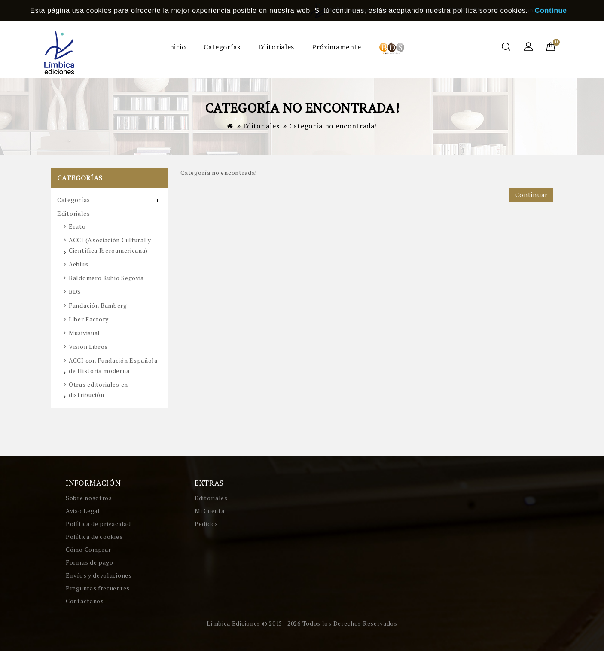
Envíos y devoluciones (99, 575)
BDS (75, 291)
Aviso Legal (83, 511)
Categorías (222, 47)
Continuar (531, 194)
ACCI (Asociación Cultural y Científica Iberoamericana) (110, 245)
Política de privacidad (98, 524)
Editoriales (276, 47)
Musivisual (84, 333)
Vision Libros (88, 346)
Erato (77, 226)
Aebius (78, 264)
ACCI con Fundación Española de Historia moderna (113, 365)
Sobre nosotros (89, 498)
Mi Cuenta (209, 511)
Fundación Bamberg (98, 305)
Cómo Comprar (88, 549)
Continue (551, 10)
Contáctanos (85, 601)
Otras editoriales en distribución (98, 389)
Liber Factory (89, 319)
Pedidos (206, 524)
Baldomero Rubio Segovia (106, 278)
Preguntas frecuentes (98, 588)
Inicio (176, 47)
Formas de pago (89, 562)
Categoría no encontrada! (333, 126)
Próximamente (336, 47)
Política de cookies (94, 536)
